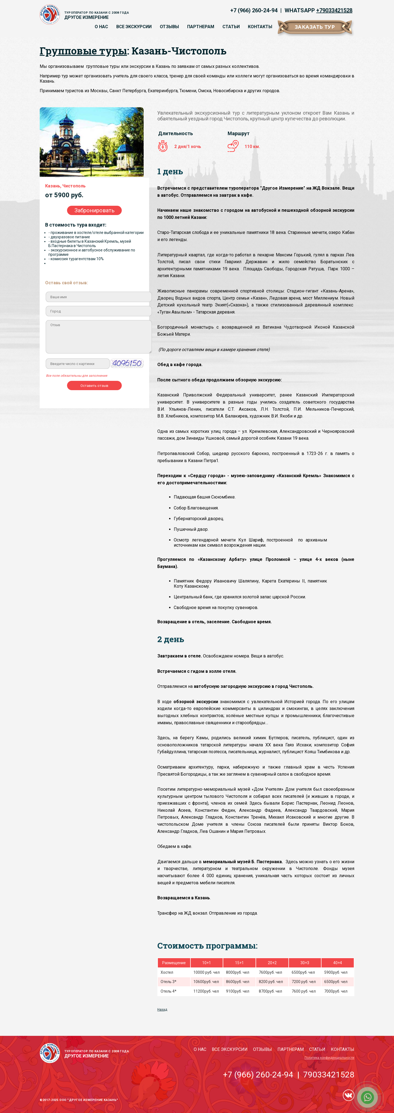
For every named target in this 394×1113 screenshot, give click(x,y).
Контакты (260, 26)
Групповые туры (83, 50)
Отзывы (169, 26)
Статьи (231, 26)
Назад (162, 1009)
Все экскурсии (134, 26)
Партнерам (200, 26)
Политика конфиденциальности (329, 1058)
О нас (101, 26)
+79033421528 (334, 10)
